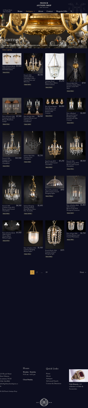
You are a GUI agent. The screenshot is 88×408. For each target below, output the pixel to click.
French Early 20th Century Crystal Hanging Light (51, 252)
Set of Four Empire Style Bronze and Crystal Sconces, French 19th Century (51, 110)
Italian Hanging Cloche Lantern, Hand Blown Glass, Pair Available (30, 208)
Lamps (44, 45)
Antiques (49, 378)
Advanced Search (52, 381)
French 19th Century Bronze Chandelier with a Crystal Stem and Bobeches (29, 78)
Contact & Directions (53, 383)
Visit (73, 384)
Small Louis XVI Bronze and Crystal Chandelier (51, 162)
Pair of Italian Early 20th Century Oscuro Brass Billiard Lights (8, 235)
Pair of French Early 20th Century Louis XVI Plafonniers (8, 68)
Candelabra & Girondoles (14, 45)
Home (4, 50)
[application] (34, 11)
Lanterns (53, 45)
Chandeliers (34, 45)
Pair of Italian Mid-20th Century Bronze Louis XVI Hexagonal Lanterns (73, 207)
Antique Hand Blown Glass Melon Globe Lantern (51, 82)
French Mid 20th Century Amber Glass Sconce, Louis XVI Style (74, 85)
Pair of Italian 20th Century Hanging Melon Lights (30, 249)
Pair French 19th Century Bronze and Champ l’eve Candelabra (30, 119)
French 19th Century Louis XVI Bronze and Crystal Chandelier (73, 163)
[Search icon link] (71, 11)
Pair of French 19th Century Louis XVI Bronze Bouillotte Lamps (8, 119)
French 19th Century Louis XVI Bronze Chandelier (7, 160)
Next (83, 272)
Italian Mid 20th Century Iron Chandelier (29, 157)
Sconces (63, 45)
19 (46, 272)
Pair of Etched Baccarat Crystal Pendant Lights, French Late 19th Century (72, 116)
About (48, 376)
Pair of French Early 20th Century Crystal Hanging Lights (52, 191)
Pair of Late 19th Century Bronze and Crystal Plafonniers (73, 235)
